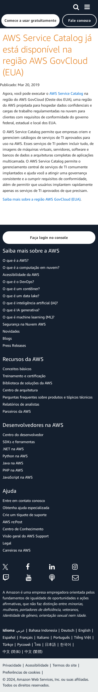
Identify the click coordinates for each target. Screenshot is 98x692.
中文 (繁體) (33, 651)
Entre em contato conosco (24, 500)
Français (26, 637)
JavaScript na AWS (18, 477)
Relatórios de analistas (21, 404)
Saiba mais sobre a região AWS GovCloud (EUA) (41, 199)
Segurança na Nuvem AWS (24, 324)
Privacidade (12, 665)
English (84, 630)
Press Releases (14, 345)
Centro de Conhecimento (23, 529)
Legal (7, 543)
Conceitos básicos (17, 368)
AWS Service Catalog (66, 93)
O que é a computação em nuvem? (31, 267)
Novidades (11, 331)
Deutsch (67, 630)
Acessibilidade (36, 665)
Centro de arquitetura (20, 390)
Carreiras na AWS (17, 550)
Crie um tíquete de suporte (25, 514)
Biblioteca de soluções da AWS (27, 383)
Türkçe (8, 644)
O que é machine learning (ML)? (28, 317)
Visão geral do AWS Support (26, 536)
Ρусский (23, 644)
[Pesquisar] (76, 6)
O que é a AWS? (15, 260)
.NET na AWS (13, 449)
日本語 (50, 644)
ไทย (37, 644)
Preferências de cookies (21, 672)
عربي (20, 630)
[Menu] (87, 6)
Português (61, 637)
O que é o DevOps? (18, 281)
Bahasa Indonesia (43, 630)
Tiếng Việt (82, 637)
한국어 (65, 644)
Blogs (7, 338)
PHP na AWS (13, 470)
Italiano (43, 637)
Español (9, 637)
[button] (30, 20)
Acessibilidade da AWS (21, 274)
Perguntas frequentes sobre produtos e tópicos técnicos (48, 397)
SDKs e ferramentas (19, 441)
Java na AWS (13, 463)
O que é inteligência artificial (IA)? (30, 303)
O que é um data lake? (21, 295)
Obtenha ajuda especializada (26, 507)
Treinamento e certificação (24, 376)
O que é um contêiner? (21, 288)
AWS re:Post (12, 522)
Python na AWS (15, 456)
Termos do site (65, 665)
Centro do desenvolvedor (23, 434)
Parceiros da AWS (17, 411)
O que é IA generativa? (21, 310)
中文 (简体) (11, 651)
